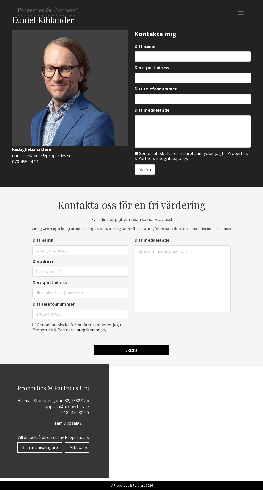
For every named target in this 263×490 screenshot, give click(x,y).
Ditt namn (145, 46)
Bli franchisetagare (40, 447)
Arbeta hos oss (84, 447)
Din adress (43, 261)
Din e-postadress (152, 67)
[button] (241, 12)
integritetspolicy (171, 158)
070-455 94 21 (25, 161)
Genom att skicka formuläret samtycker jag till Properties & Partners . (191, 156)
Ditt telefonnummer (156, 89)
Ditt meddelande (152, 110)
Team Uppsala (69, 423)
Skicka (145, 169)
